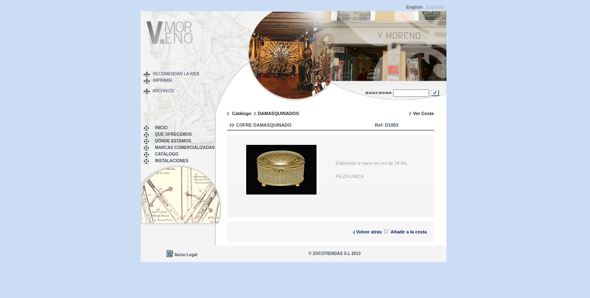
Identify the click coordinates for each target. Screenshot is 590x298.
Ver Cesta (423, 113)
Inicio (161, 127)
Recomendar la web (176, 74)
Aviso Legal (185, 254)
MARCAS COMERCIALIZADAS (185, 147)
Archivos (163, 91)
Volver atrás (369, 231)
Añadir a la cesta (409, 231)
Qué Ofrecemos (173, 134)
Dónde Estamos (173, 141)
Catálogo (166, 154)
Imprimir (162, 80)
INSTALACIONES (172, 161)
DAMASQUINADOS (278, 113)
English (414, 7)
